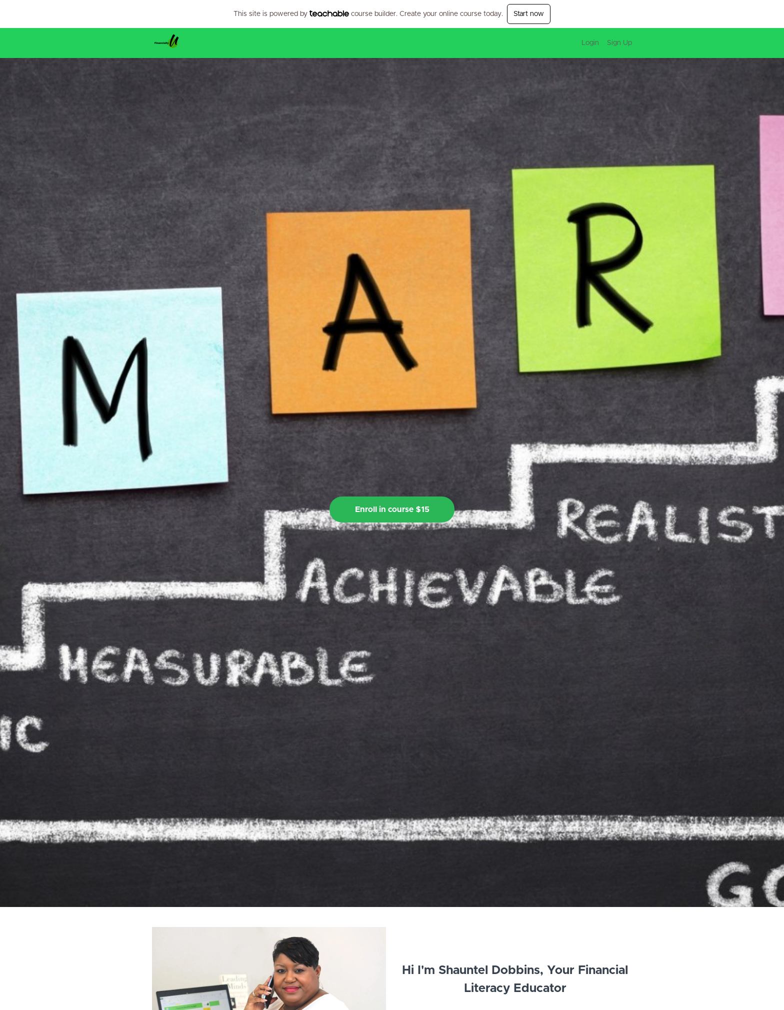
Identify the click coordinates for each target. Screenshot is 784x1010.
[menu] (603, 43)
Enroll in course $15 (392, 510)
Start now (529, 14)
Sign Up (619, 43)
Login (590, 43)
